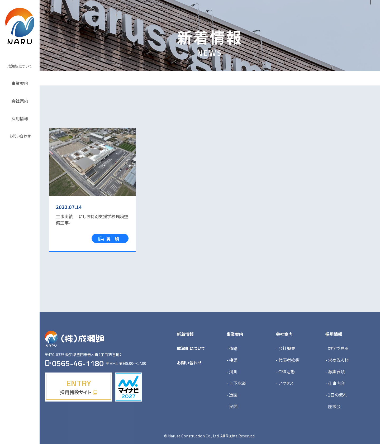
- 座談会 (333, 406)
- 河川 (232, 371)
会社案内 (284, 334)
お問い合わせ (189, 362)
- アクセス (284, 383)
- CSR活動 (285, 371)
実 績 (108, 238)
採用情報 (333, 334)
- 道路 (232, 348)
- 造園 (232, 395)
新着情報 (185, 334)
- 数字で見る (336, 348)
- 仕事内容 (335, 383)
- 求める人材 (337, 360)
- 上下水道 (236, 383)
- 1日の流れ (336, 395)
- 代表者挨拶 (288, 360)
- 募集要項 (335, 371)
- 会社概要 (285, 348)
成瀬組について (191, 348)
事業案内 (234, 334)
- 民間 (232, 406)
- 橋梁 (232, 360)
